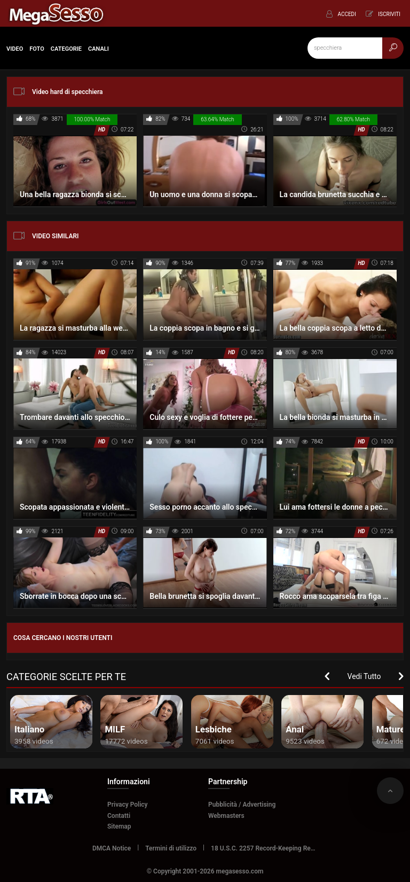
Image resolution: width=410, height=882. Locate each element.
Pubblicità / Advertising (241, 804)
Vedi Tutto (364, 676)
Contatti (118, 815)
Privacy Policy (127, 804)
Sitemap (119, 826)
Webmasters (226, 815)
